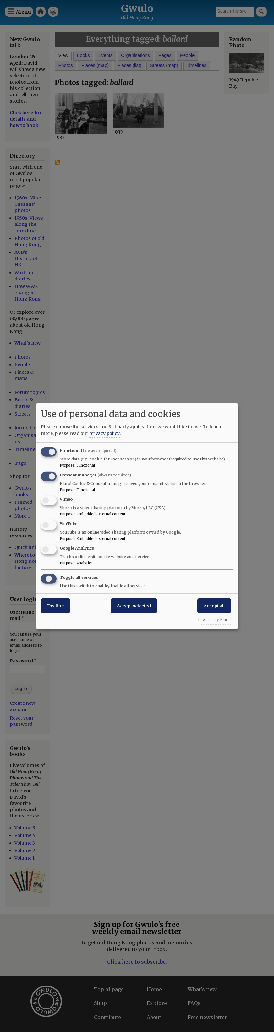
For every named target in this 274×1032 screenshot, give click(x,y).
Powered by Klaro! (214, 619)
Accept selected (134, 605)
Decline (55, 605)
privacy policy (104, 433)
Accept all (214, 605)
